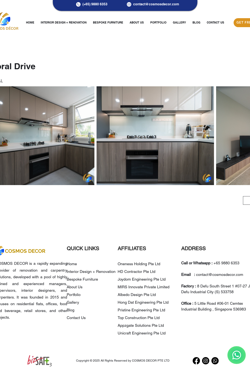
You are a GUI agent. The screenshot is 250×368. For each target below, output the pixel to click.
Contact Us (76, 317)
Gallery (73, 302)
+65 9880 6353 (226, 263)
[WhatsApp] (236, 355)
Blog (70, 310)
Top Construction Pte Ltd (139, 317)
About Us (74, 287)
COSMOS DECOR (25, 251)
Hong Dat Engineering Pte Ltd (143, 302)
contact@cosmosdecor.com (156, 4)
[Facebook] (196, 360)
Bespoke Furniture (82, 279)
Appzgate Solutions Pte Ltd (141, 325)
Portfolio (74, 294)
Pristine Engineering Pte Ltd (142, 310)
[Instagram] (205, 360)
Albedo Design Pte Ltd (137, 294)
